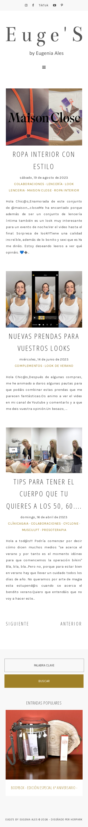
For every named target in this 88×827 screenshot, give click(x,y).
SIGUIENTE (17, 624)
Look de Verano (59, 366)
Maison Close (39, 190)
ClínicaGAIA (18, 524)
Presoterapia (54, 530)
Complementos (28, 366)
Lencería (54, 184)
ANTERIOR (71, 624)
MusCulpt (30, 530)
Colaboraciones (29, 184)
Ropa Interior (66, 190)
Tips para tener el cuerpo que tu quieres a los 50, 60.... (44, 493)
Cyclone (71, 524)
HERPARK (77, 819)
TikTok (44, 5)
